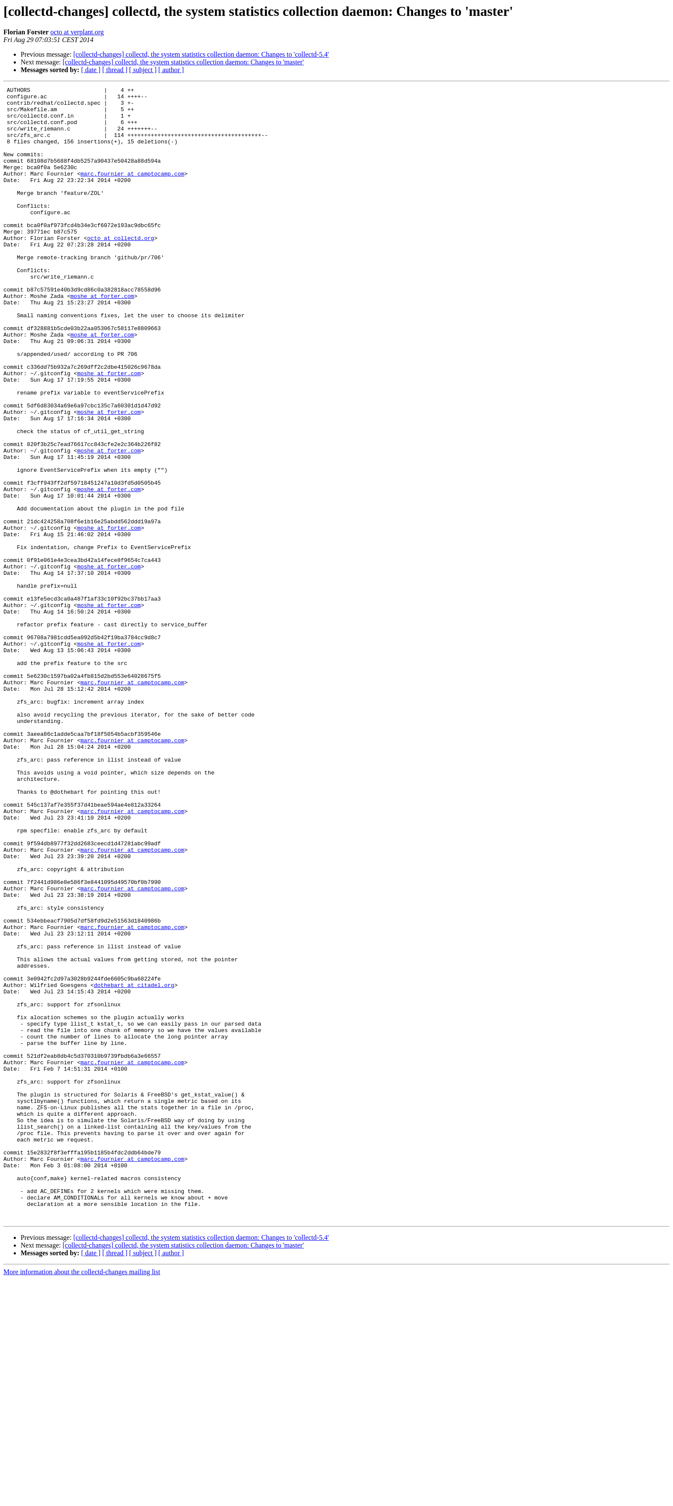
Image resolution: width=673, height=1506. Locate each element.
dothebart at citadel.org (134, 1165)
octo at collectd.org (120, 269)
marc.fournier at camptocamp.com (132, 191)
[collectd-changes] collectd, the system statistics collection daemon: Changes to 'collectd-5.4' (201, 54)
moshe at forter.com (102, 338)
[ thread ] (114, 69)
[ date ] (90, 69)
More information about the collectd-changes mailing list (81, 1498)
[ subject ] (143, 69)
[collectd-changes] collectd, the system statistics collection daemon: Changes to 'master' (183, 62)
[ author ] (171, 69)
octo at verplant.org (77, 32)
